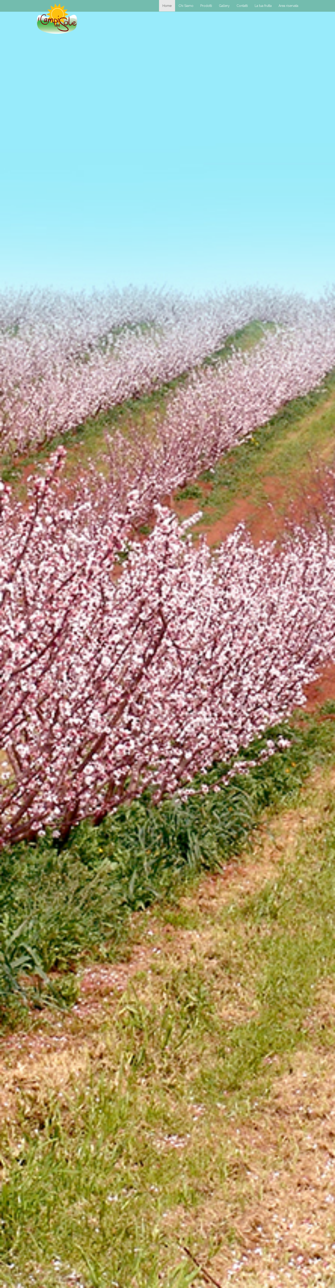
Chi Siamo (186, 6)
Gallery (224, 6)
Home (167, 6)
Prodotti (206, 6)
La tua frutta (263, 6)
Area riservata (288, 6)
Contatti (242, 6)
